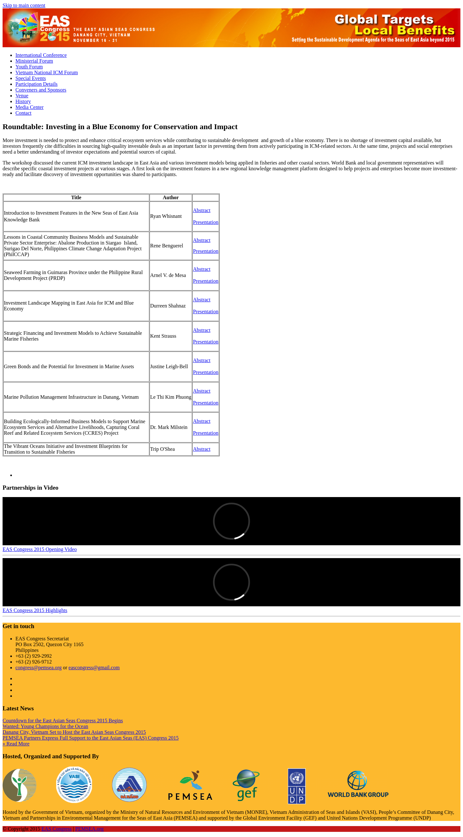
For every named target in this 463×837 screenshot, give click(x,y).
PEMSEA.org (89, 829)
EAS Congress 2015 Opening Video (40, 549)
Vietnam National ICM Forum (46, 72)
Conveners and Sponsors (40, 90)
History (23, 101)
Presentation (205, 251)
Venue (21, 95)
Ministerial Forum (34, 61)
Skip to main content (24, 5)
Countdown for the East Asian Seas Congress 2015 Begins (63, 720)
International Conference (41, 55)
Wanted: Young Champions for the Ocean (45, 726)
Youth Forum (29, 66)
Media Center (29, 107)
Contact (23, 113)
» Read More (16, 743)
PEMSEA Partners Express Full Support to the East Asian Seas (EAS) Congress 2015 (91, 738)
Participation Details (36, 84)
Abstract (201, 240)
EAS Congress (56, 829)
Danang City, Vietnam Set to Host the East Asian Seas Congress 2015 (74, 732)
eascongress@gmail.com (94, 667)
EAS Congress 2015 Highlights (35, 610)
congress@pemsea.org (38, 667)
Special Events (30, 78)
